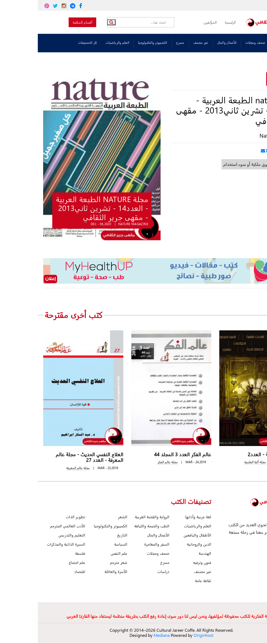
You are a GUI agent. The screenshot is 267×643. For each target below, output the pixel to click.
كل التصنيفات (49, 43)
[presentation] (240, 314)
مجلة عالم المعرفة (40, 468)
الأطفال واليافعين (159, 535)
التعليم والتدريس (34, 535)
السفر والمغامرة (119, 544)
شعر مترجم (81, 562)
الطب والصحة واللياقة (114, 525)
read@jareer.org (245, 5)
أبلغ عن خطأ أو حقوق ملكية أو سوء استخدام (223, 164)
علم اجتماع (39, 562)
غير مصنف (162, 43)
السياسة (83, 544)
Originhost (166, 635)
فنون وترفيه (164, 562)
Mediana (124, 635)
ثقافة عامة (165, 580)
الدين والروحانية (161, 544)
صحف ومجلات (217, 43)
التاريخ (84, 535)
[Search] (104, 22)
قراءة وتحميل (245, 79)
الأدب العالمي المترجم (29, 525)
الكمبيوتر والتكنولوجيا (114, 43)
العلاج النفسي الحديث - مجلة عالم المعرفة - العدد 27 (52, 457)
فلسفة (42, 553)
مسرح (142, 43)
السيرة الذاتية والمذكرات (28, 544)
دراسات (126, 571)
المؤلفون (172, 22)
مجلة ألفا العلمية (217, 462)
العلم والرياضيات (79, 43)
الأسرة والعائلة (78, 571)
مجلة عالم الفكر (130, 462)
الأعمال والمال (189, 43)
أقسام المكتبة (44, 22)
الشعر (85, 516)
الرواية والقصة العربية (114, 516)
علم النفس (81, 553)
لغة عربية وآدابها (160, 516)
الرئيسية (192, 22)
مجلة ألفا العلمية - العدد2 (236, 454)
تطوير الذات (37, 516)
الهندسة (167, 553)
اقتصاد (41, 571)
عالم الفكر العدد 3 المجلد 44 (144, 454)
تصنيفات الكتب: (249, 43)
